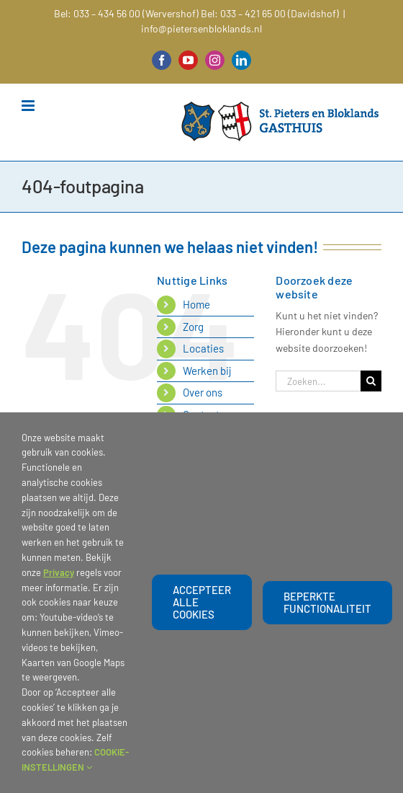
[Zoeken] (371, 381)
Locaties (203, 348)
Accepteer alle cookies (202, 602)
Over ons (202, 392)
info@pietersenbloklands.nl (201, 28)
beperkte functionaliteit (327, 602)
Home (196, 304)
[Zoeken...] (318, 381)
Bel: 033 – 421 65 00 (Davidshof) (270, 13)
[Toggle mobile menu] (29, 105)
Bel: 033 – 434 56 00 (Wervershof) (126, 13)
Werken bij (207, 370)
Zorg (193, 326)
